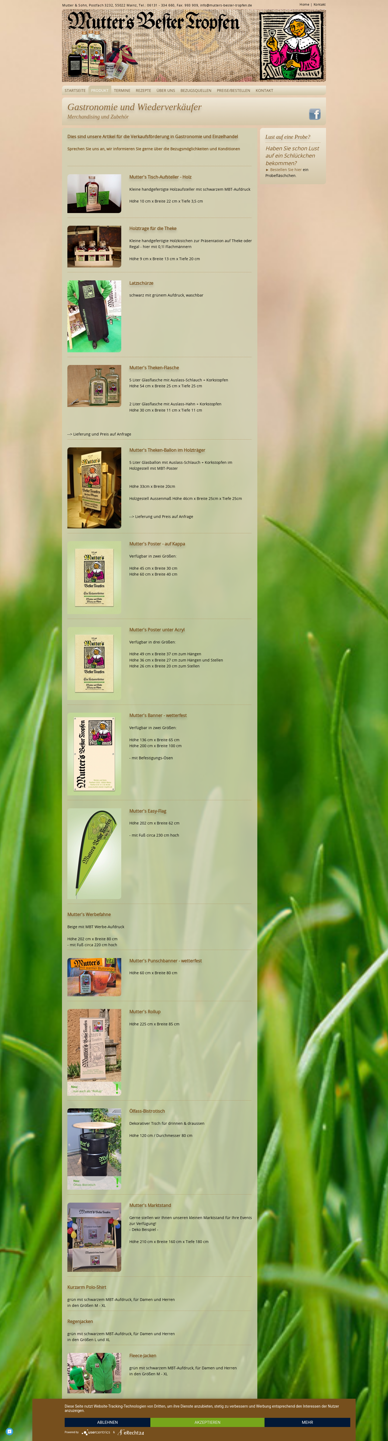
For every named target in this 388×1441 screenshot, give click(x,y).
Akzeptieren (207, 1422)
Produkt (100, 90)
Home (304, 4)
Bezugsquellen (196, 90)
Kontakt (320, 4)
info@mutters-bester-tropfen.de (226, 5)
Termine (122, 90)
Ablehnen (107, 1422)
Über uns (166, 90)
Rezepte (143, 90)
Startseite (75, 90)
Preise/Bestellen (233, 90)
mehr (307, 1422)
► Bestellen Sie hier (283, 169)
